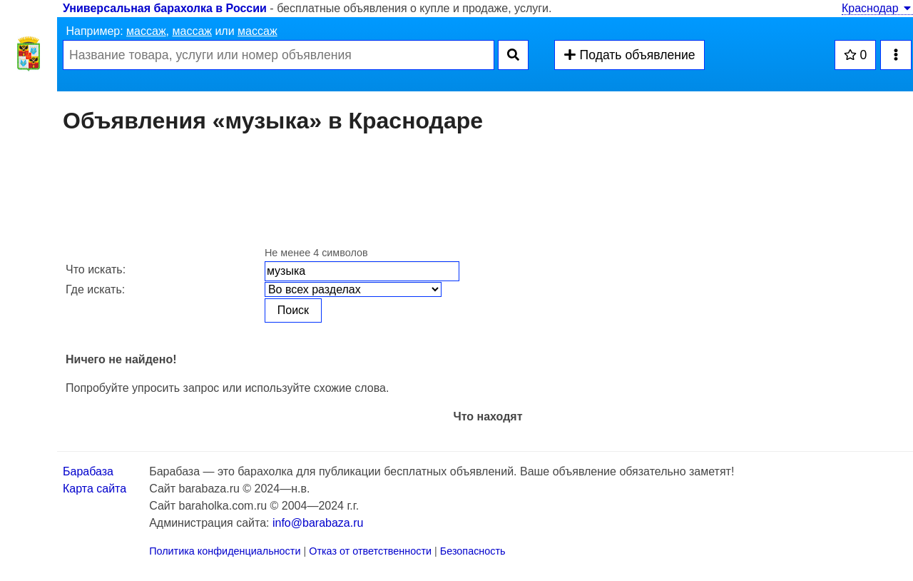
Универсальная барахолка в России (165, 8)
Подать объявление (629, 55)
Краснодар (877, 8)
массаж (146, 31)
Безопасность (473, 551)
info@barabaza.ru (317, 523)
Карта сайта (94, 489)
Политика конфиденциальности (224, 551)
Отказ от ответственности (370, 551)
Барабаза (88, 471)
